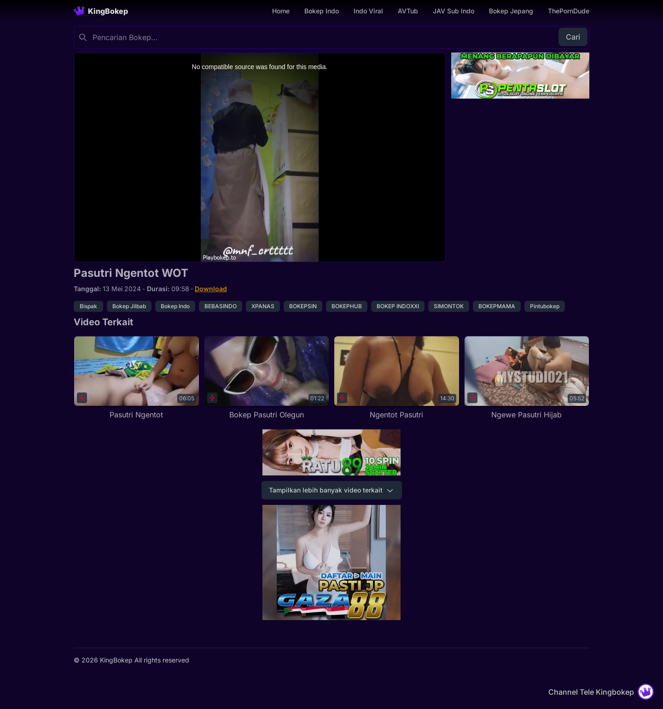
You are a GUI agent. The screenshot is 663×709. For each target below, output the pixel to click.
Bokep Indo (321, 11)
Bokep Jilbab (129, 306)
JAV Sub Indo (453, 11)
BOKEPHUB (347, 306)
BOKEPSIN (303, 306)
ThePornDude (568, 11)
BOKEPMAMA (496, 306)
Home (281, 11)
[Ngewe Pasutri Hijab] (527, 378)
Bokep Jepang (511, 11)
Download (211, 289)
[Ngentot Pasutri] (396, 378)
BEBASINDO (220, 306)
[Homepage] (101, 11)
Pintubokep (544, 306)
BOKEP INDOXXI (398, 306)
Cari (573, 36)
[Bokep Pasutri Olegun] (267, 378)
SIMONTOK (449, 306)
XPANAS (262, 306)
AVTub (408, 11)
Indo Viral (368, 11)
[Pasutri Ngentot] (136, 378)
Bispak (88, 306)
